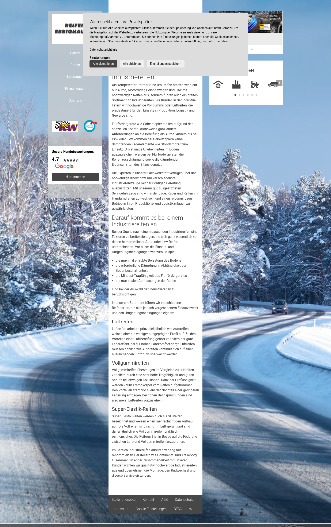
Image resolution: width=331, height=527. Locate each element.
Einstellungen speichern (165, 63)
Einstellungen (100, 58)
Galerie (75, 53)
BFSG (178, 509)
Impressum (120, 509)
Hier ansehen (75, 177)
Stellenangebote (124, 500)
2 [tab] (239, 95)
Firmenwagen (75, 89)
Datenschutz (184, 500)
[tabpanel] (218, 84)
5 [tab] (252, 95)
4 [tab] (248, 95)
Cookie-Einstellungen (151, 509)
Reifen (75, 65)
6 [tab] (256, 95)
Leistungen (75, 77)
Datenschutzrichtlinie (103, 49)
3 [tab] (252, 49)
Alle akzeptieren (103, 63)
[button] (279, 32)
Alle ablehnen (132, 63)
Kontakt (148, 500)
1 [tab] (235, 95)
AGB (164, 500)
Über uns (75, 100)
